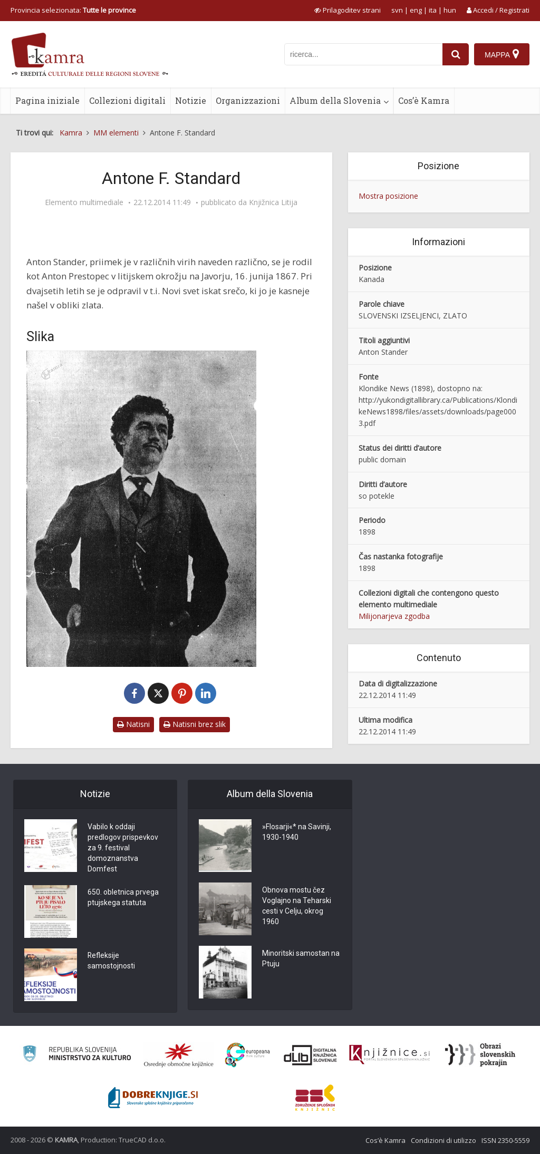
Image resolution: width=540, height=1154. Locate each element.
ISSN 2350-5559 (505, 1140)
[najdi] (455, 54)
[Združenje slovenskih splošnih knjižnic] (389, 1054)
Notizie (190, 100)
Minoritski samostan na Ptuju (301, 958)
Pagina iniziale (47, 100)
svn (397, 10)
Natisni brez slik (194, 724)
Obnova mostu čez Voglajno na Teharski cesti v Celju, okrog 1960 (296, 906)
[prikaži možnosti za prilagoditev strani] (347, 10)
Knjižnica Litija (273, 202)
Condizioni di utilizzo (443, 1140)
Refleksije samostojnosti (111, 961)
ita (433, 10)
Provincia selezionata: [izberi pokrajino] (73, 10)
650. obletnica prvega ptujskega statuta (123, 898)
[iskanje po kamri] (363, 54)
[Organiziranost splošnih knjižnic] (178, 1055)
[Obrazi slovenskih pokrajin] (480, 1055)
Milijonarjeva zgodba (394, 616)
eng (416, 10)
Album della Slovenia (335, 100)
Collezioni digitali (127, 100)
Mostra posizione (388, 196)
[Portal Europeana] (247, 1055)
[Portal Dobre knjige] (153, 1097)
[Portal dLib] (311, 1055)
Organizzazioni (248, 100)
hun (449, 10)
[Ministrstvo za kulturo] (77, 1055)
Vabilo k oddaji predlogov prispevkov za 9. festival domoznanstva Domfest (123, 848)
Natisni (133, 724)
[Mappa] (501, 54)
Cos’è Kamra (423, 100)
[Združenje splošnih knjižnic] (315, 1097)
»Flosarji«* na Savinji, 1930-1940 (296, 832)
